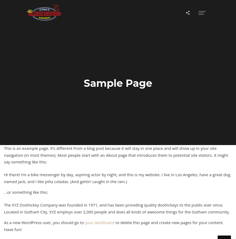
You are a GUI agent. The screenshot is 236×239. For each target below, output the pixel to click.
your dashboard (99, 222)
